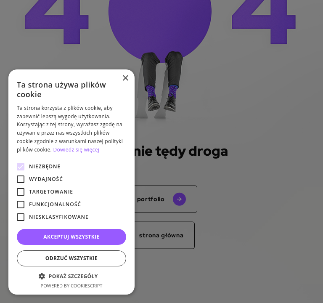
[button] (71, 276)
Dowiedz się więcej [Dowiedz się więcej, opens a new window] (76, 149)
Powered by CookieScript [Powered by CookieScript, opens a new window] (72, 285)
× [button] (125, 78)
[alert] (161, 151)
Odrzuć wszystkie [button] (71, 258)
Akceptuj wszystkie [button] (71, 236)
